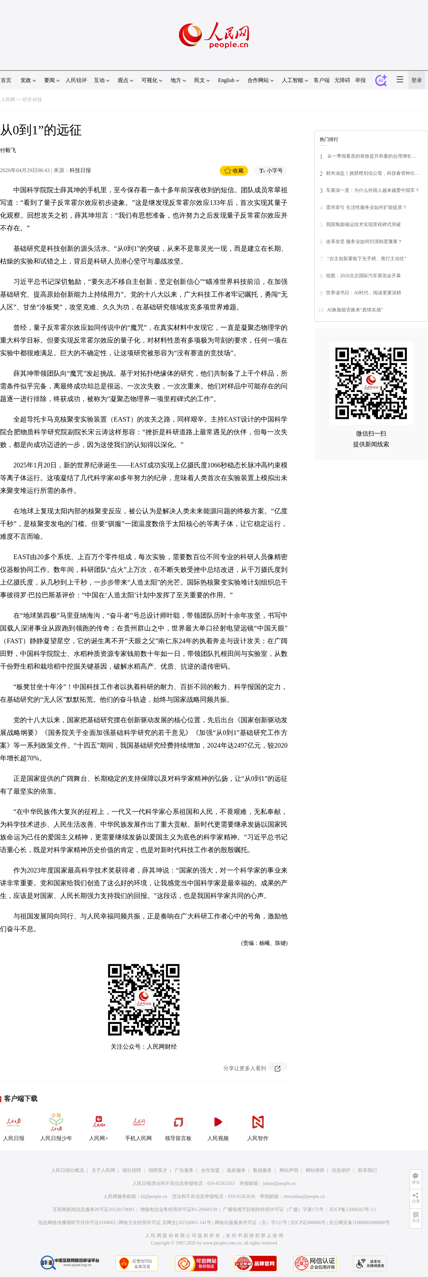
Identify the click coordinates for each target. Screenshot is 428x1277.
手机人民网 (138, 1125)
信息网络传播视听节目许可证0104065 (76, 1222)
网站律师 (315, 1170)
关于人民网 (103, 1170)
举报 (360, 80)
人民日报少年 (56, 1125)
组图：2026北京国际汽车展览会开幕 (363, 275)
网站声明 (289, 1170)
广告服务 (184, 1170)
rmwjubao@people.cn (304, 1196)
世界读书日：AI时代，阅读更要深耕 (363, 292)
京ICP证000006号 (308, 1222)
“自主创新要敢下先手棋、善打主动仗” (366, 258)
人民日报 (13, 1125)
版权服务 (236, 1170)
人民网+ (98, 1125)
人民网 (8, 99)
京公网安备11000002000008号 (359, 1222)
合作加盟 (210, 1170)
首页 (6, 80)
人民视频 (218, 1125)
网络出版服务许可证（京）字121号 (251, 1222)
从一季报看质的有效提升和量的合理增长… (371, 156)
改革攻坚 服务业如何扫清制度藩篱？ (364, 241)
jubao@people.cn (279, 1183)
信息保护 (341, 1170)
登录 (416, 80)
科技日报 (80, 170)
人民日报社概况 (67, 1170)
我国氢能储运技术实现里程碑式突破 (363, 224)
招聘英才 (157, 1170)
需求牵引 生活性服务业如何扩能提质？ (366, 207)
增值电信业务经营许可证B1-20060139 (178, 1209)
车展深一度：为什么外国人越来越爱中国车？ (373, 190)
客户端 (322, 80)
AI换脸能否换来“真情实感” (355, 309)
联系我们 (367, 1170)
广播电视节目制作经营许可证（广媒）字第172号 (273, 1209)
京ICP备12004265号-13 (352, 1209)
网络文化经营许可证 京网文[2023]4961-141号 (165, 1222)
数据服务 (262, 1170)
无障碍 (342, 80)
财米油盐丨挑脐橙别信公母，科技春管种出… (373, 173)
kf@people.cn (154, 1196)
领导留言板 (178, 1125)
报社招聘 (131, 1170)
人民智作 (258, 1125)
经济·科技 (32, 99)
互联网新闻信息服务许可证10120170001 (93, 1209)
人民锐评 (76, 80)
